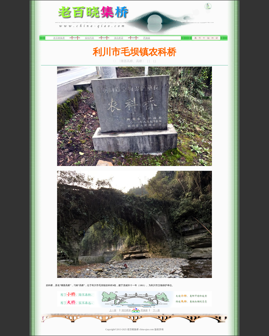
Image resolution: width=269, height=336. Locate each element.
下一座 (156, 310)
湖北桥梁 (118, 38)
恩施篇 (146, 38)
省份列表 (89, 38)
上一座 (112, 310)
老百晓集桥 (59, 38)
